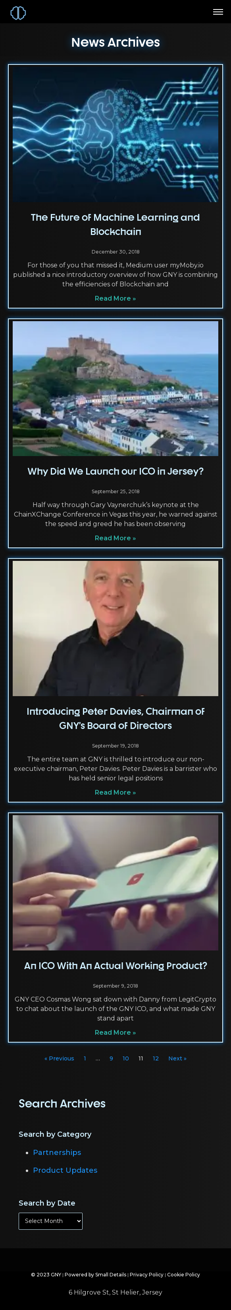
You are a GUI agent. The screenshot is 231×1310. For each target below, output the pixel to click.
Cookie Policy (183, 1275)
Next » (177, 1058)
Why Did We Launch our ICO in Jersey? (115, 471)
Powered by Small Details (95, 1275)
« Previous (59, 1058)
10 (126, 1058)
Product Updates (65, 1170)
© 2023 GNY (46, 1275)
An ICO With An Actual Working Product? (115, 965)
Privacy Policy (147, 1275)
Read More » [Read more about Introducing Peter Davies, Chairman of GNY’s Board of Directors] (115, 792)
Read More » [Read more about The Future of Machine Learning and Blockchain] (115, 298)
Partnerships (57, 1152)
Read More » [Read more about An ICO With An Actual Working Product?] (115, 1032)
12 (156, 1058)
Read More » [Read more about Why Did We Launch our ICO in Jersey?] (115, 538)
